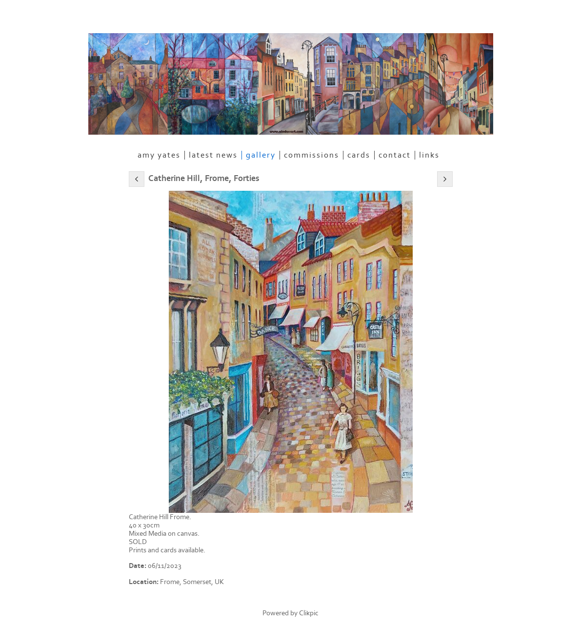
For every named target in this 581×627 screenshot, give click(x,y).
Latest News (213, 155)
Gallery (261, 155)
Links (429, 155)
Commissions (311, 155)
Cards (358, 155)
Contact (395, 155)
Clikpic (309, 613)
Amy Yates (159, 155)
